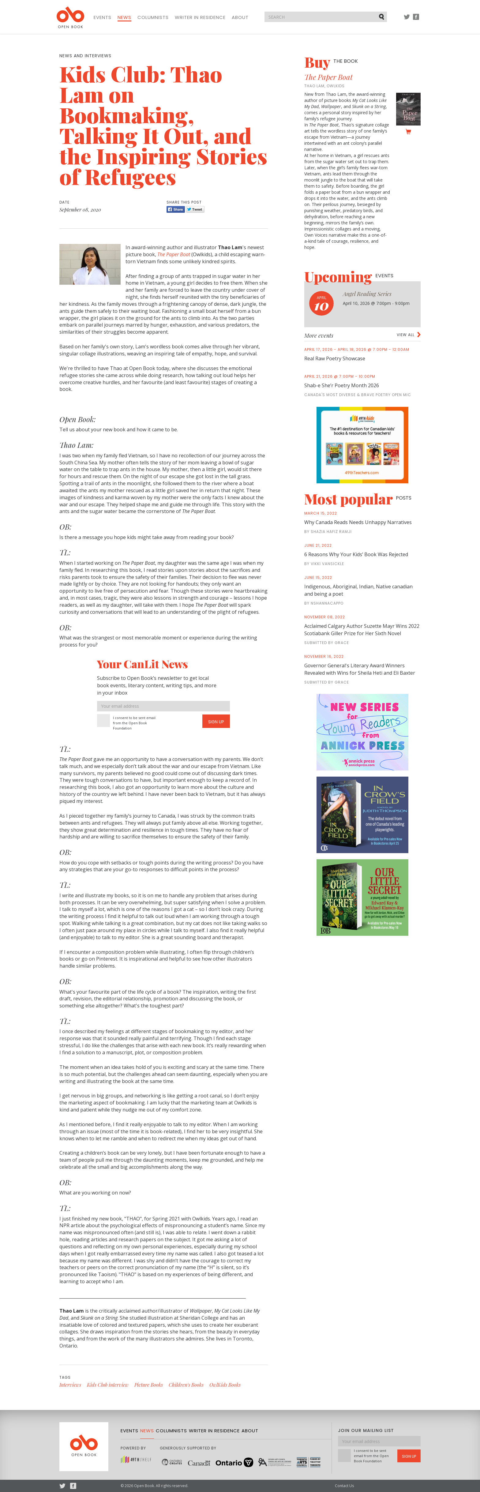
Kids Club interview (108, 1384)
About (240, 17)
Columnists (153, 17)
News (124, 17)
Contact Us (344, 1485)
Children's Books (186, 1384)
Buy (331, 61)
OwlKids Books (225, 1384)
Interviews (70, 1384)
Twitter (62, 1486)
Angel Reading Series (367, 294)
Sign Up (216, 722)
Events (102, 17)
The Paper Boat (328, 77)
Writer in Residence (200, 17)
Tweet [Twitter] (195, 209)
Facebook (73, 1486)
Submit (382, 16)
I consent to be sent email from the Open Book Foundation (134, 722)
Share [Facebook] (176, 209)
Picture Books (148, 1384)
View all (405, 334)
